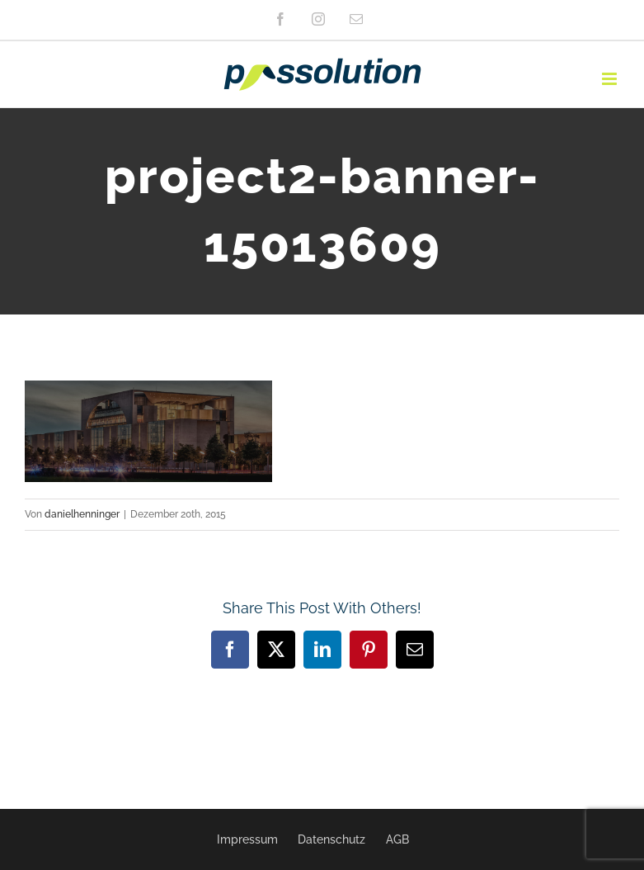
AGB (397, 839)
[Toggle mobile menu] (610, 78)
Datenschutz (331, 839)
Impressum (247, 839)
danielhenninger (82, 514)
